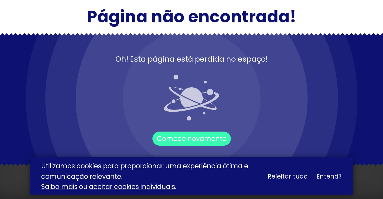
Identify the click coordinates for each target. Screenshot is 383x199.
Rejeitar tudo (288, 176)
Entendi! (329, 176)
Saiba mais (59, 186)
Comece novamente (191, 138)
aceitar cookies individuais (132, 186)
